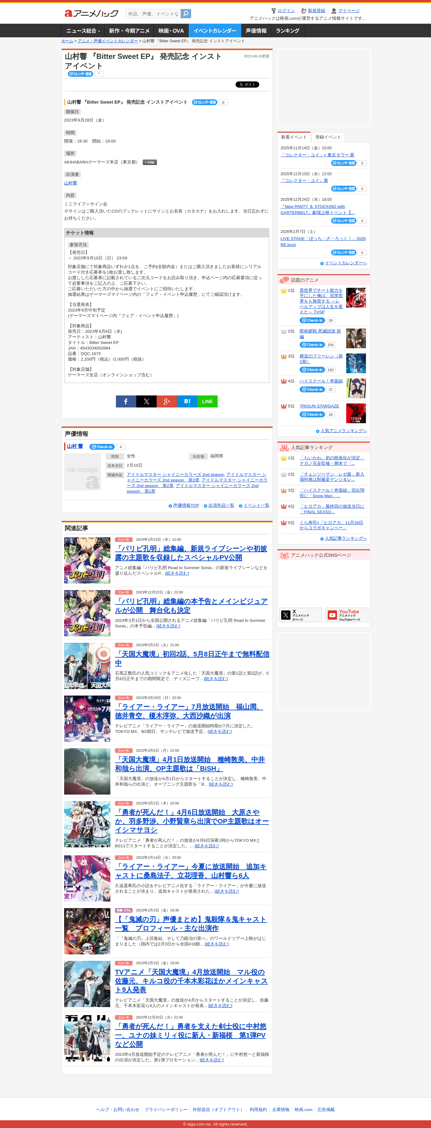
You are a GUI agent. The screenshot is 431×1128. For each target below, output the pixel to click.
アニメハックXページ (300, 615)
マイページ (349, 10)
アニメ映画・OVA (171, 30)
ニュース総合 (83, 30)
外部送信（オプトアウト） (218, 1109)
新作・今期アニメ (129, 30)
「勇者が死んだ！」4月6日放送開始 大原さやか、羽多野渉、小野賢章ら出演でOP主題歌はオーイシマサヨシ (192, 821)
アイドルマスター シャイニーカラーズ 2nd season (175, 474)
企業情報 (280, 1109)
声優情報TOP (186, 505)
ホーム (67, 41)
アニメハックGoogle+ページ (347, 615)
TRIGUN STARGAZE (319, 406)
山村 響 (75, 446)
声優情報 (256, 30)
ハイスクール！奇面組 (321, 381)
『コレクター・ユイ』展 (304, 180)
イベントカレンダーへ (346, 263)
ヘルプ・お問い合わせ (117, 1109)
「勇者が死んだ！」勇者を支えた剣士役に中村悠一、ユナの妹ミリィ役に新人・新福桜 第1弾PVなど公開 (190, 1035)
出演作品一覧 (221, 505)
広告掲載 (326, 1109)
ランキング (288, 30)
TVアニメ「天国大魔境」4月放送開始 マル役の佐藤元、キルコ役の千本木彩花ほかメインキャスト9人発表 (191, 981)
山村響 (70, 183)
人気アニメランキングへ (344, 430)
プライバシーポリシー (166, 1109)
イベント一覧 (256, 505)
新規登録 (316, 10)
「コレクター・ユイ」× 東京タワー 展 (318, 155)
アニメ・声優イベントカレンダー (215, 30)
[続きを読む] (177, 573)
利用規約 (258, 1109)
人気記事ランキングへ (346, 538)
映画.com (303, 1109)
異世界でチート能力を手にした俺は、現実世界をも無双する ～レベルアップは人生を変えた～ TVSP (321, 301)
